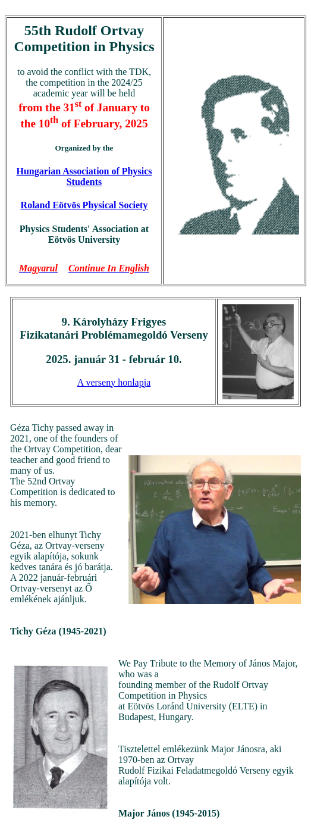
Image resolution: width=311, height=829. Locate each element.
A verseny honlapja (114, 382)
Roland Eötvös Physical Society (84, 205)
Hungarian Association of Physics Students (84, 176)
